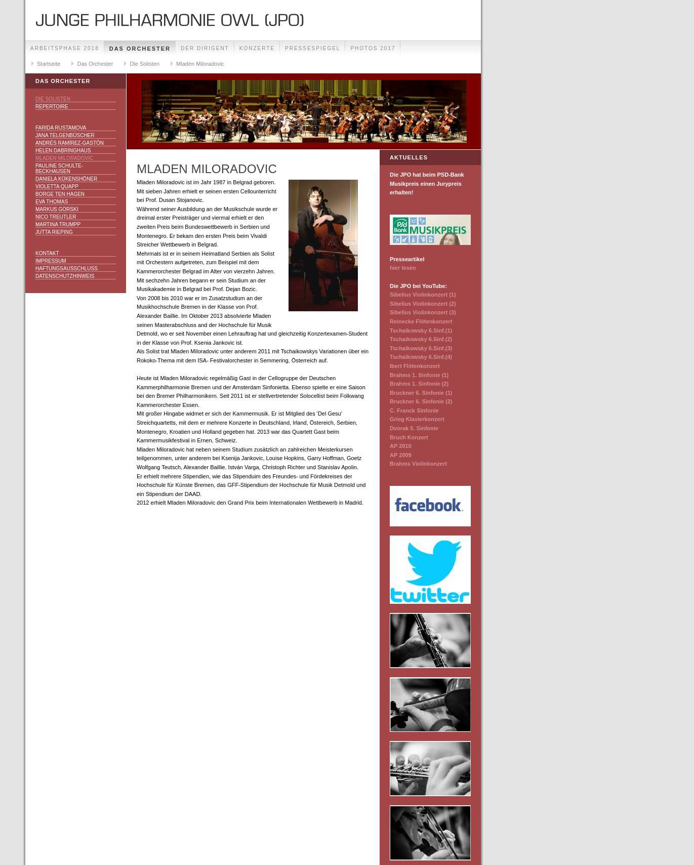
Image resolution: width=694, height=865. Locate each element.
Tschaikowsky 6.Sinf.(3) (421, 348)
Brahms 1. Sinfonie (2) (419, 384)
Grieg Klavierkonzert (417, 419)
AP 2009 (401, 455)
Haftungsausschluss (66, 268)
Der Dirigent (205, 48)
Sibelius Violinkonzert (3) (423, 312)
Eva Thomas (51, 201)
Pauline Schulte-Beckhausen (59, 168)
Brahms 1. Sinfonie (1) (419, 375)
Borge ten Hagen (60, 194)
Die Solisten (144, 64)
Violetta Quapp (56, 186)
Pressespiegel (312, 48)
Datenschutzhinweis (64, 276)
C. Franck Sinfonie (414, 410)
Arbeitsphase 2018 (64, 48)
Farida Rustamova (60, 128)
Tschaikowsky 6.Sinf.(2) (421, 339)
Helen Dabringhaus (63, 150)
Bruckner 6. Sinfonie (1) (421, 393)
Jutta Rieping (54, 232)
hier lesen (403, 268)
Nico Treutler (55, 217)
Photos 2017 (372, 48)
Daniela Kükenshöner (66, 179)
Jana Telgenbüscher (65, 135)
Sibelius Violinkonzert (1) (423, 295)
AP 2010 (401, 446)
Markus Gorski (56, 209)
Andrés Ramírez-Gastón (69, 143)
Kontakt (47, 253)
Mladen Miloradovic (200, 64)
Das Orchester (140, 49)
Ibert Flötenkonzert (415, 366)
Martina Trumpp (57, 224)
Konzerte (257, 48)
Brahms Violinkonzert (418, 464)
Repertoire (51, 106)
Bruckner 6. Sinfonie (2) (421, 401)
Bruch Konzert (409, 437)
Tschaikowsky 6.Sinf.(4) (421, 357)
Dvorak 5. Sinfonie (414, 428)
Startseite (48, 64)
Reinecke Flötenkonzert (421, 321)
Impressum (50, 261)
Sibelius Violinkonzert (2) (423, 304)
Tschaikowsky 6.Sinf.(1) (421, 330)
